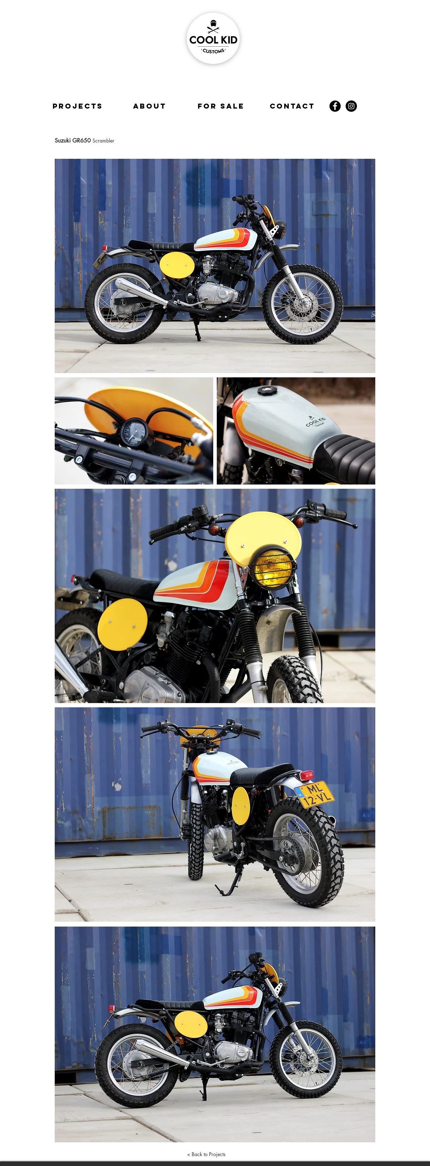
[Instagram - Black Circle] (351, 106)
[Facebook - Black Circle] (335, 106)
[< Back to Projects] (206, 1154)
